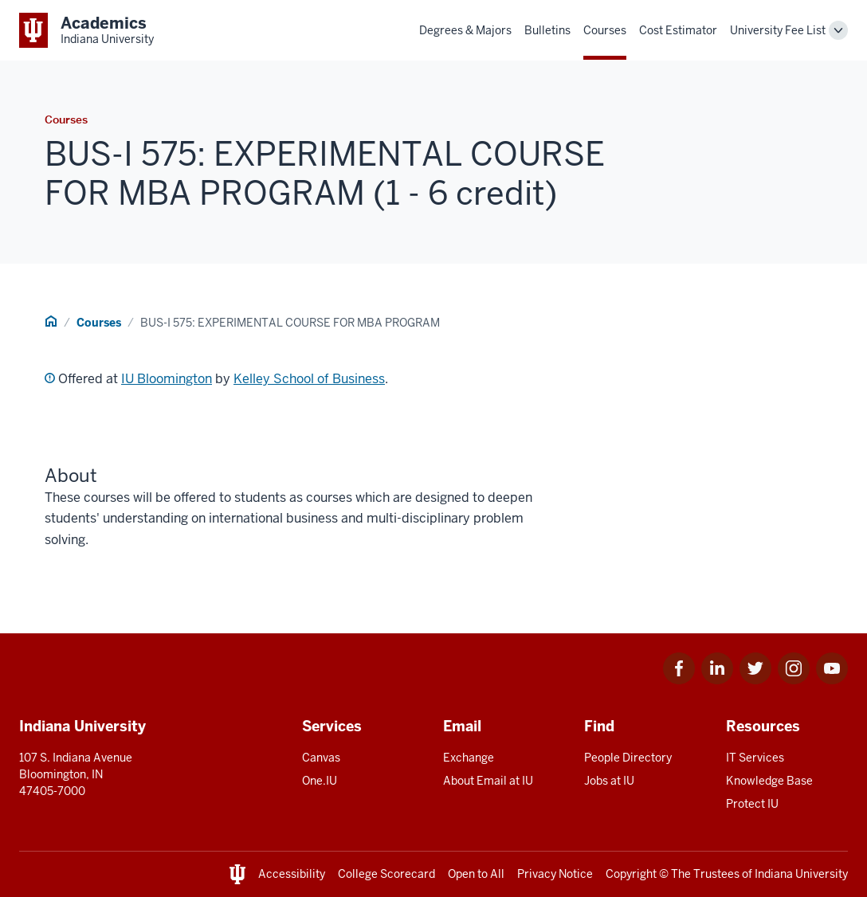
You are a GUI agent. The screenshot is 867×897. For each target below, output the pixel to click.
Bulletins (547, 30)
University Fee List (778, 30)
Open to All (476, 874)
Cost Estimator (678, 30)
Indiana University (801, 874)
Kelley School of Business (309, 378)
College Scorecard (386, 874)
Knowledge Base (769, 781)
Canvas (321, 757)
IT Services (755, 757)
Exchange (468, 757)
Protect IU (752, 804)
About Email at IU (488, 781)
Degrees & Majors (465, 30)
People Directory (628, 757)
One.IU (319, 781)
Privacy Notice (555, 874)
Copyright (631, 874)
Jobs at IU (609, 781)
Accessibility (291, 874)
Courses (604, 30)
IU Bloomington (166, 378)
